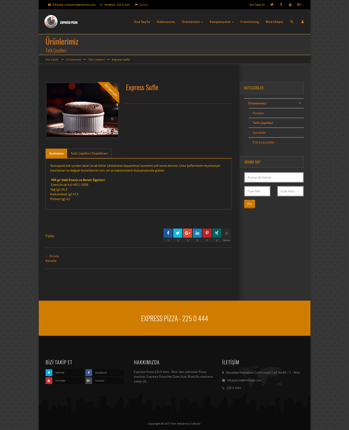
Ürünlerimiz (73, 59)
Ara (249, 203)
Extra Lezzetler (264, 142)
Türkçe (141, 4)
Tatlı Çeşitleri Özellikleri (89, 153)
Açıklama (56, 153)
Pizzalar (258, 113)
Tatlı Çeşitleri (96, 59)
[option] (82, 110)
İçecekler (259, 132)
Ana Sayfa (52, 59)
